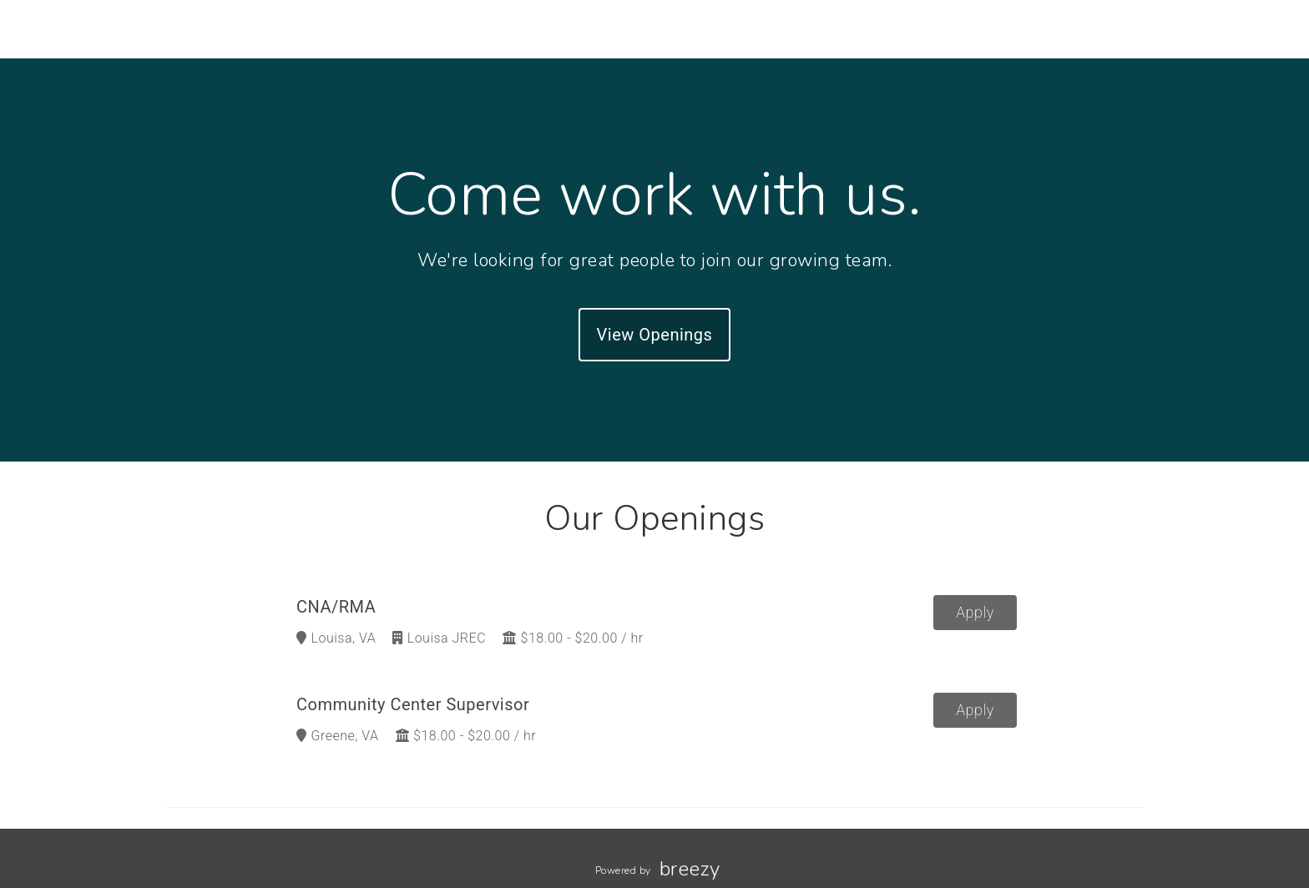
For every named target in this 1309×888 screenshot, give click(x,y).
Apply (975, 612)
